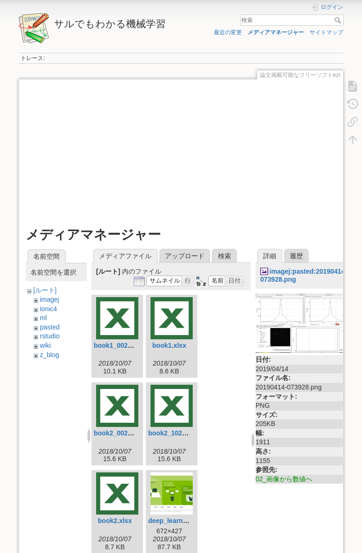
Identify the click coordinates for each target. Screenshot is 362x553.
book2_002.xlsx (118, 433)
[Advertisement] (180, 151)
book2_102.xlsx (172, 433)
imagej (49, 299)
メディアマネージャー (276, 32)
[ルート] (45, 290)
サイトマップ (326, 32)
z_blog (49, 355)
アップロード (184, 256)
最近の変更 (228, 32)
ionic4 (48, 309)
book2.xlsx (115, 520)
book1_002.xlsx (118, 345)
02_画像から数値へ (284, 479)
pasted (50, 327)
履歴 (296, 256)
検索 (338, 20)
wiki (45, 345)
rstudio (50, 336)
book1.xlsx (169, 345)
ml (43, 317)
